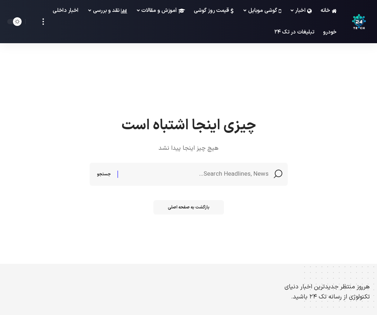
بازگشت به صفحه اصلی (189, 207)
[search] (32, 21)
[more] (43, 21)
